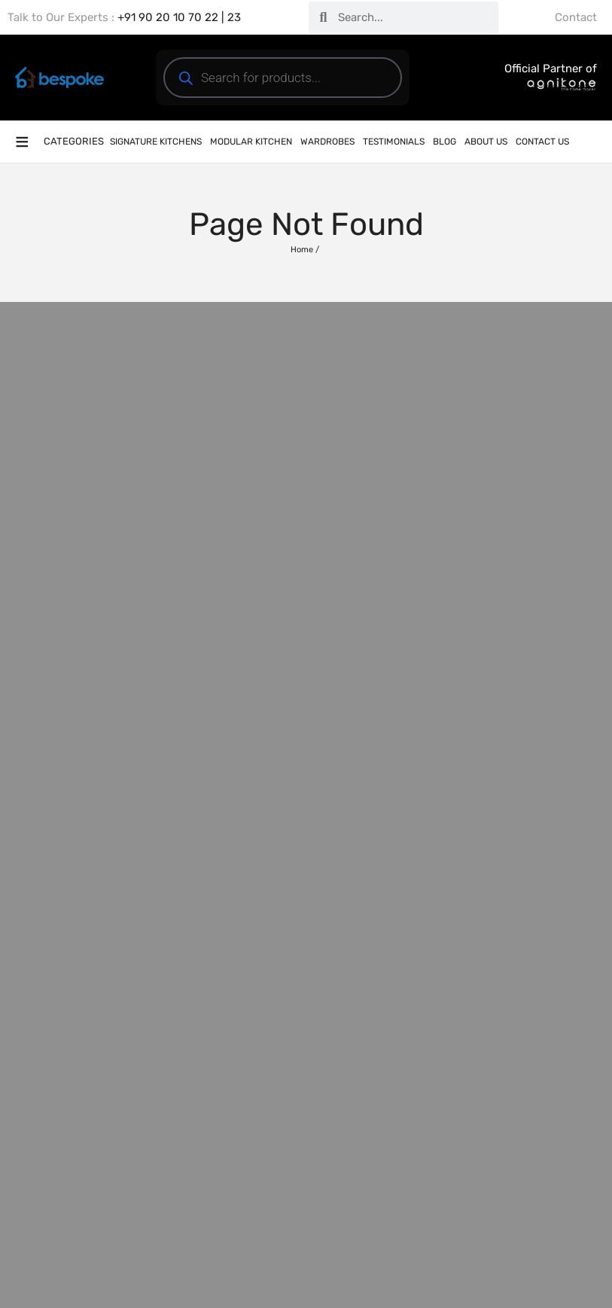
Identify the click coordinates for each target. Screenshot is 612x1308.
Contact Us (542, 141)
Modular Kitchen (251, 141)
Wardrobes (327, 141)
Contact (576, 17)
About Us (485, 141)
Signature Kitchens (156, 141)
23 (234, 17)
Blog (444, 141)
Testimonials (394, 141)
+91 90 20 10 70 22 (167, 17)
